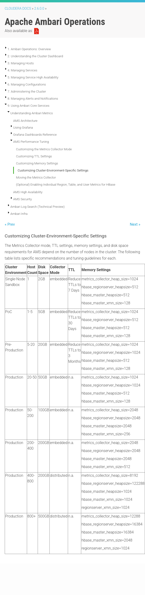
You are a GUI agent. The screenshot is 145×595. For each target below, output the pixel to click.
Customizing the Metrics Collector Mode (44, 149)
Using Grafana (23, 127)
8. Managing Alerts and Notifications (33, 98)
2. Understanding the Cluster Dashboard (35, 56)
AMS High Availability (28, 192)
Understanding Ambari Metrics (31, 113)
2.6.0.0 (39, 9)
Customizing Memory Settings (37, 163)
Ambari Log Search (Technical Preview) (37, 206)
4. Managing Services (22, 70)
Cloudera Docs (18, 9)
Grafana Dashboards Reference (35, 134)
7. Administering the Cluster (27, 91)
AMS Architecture (25, 120)
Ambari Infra (19, 214)
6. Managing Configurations (27, 84)
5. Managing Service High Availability (33, 77)
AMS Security (22, 199)
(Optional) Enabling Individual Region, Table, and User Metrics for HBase (65, 184)
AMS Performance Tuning (31, 141)
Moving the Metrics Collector (36, 177)
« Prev (10, 224)
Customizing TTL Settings (34, 156)
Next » (135, 224)
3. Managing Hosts (21, 63)
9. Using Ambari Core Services (28, 105)
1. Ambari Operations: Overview (29, 49)
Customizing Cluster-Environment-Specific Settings (53, 170)
